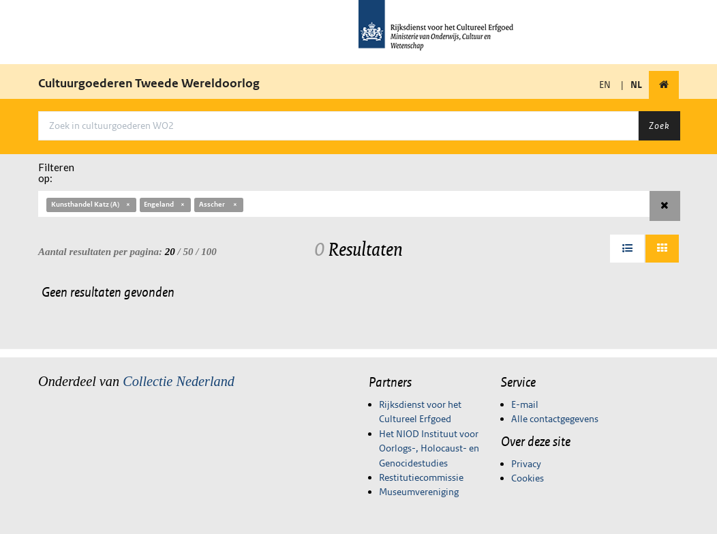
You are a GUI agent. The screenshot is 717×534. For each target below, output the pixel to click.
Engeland (165, 204)
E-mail (524, 404)
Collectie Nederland (178, 381)
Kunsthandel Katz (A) (91, 204)
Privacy (526, 464)
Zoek (659, 125)
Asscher (219, 204)
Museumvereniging (419, 492)
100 (209, 251)
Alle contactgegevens (554, 419)
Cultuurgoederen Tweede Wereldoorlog (149, 83)
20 (170, 251)
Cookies (527, 478)
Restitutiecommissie (421, 477)
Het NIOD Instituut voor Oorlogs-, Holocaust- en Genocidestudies (429, 448)
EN (605, 84)
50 (188, 251)
